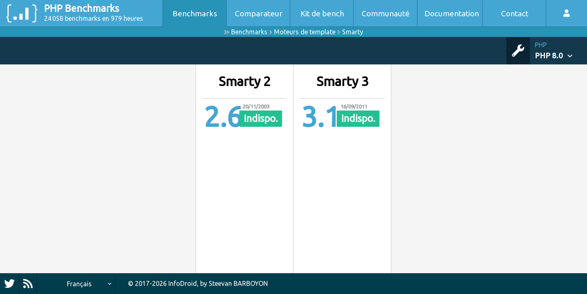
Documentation (451, 13)
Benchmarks (194, 13)
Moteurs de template (304, 31)
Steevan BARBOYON (238, 283)
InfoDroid (182, 283)
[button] (561, 51)
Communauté (386, 13)
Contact (514, 13)
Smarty (352, 31)
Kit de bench (322, 13)
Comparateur (258, 13)
